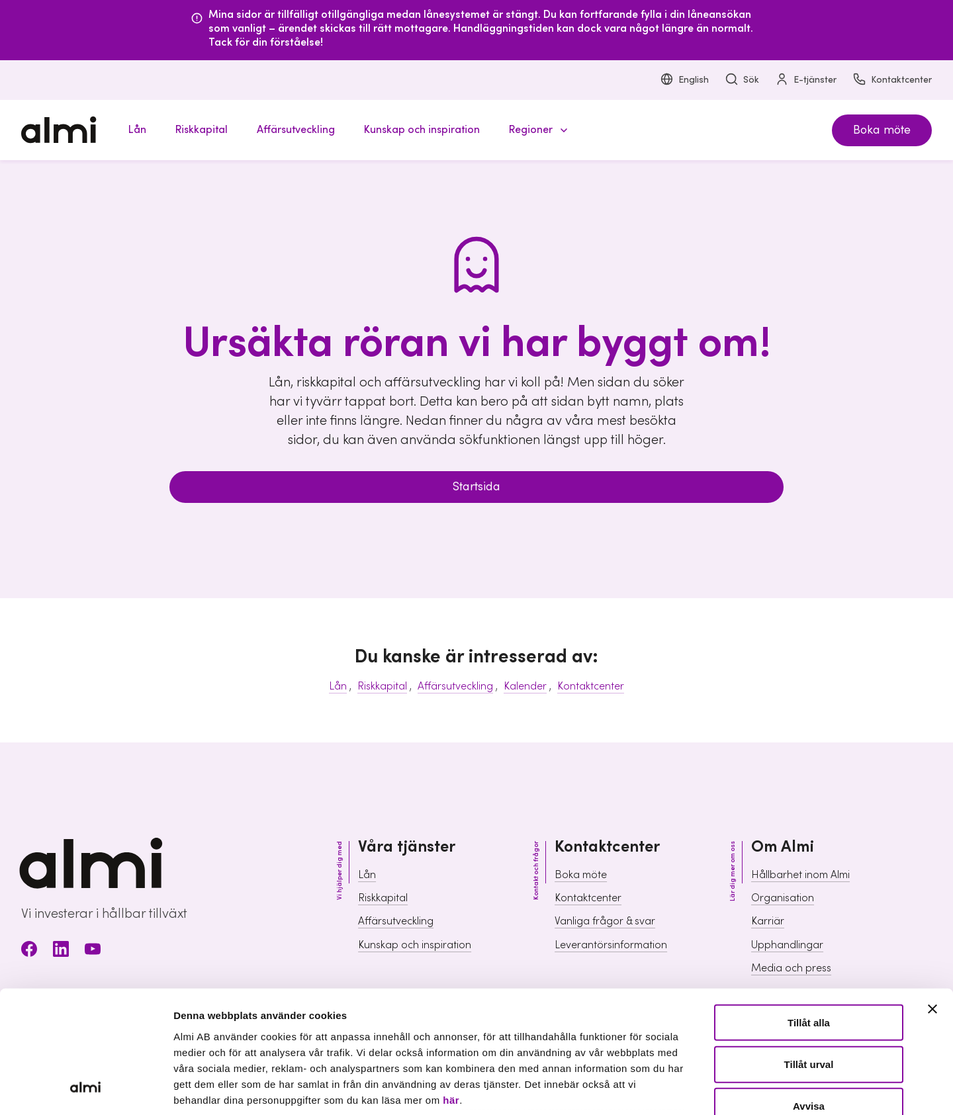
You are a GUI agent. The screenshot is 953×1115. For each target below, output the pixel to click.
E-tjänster (806, 80)
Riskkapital (382, 686)
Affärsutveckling (455, 686)
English (684, 80)
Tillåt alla (809, 912)
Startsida (476, 487)
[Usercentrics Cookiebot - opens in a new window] (86, 1089)
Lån (338, 686)
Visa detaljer (718, 1088)
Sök (742, 80)
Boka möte (882, 130)
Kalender (525, 686)
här (451, 989)
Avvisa (809, 995)
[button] (536, 130)
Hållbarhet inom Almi (800, 875)
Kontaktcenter (892, 80)
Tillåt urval (809, 953)
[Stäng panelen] (932, 898)
